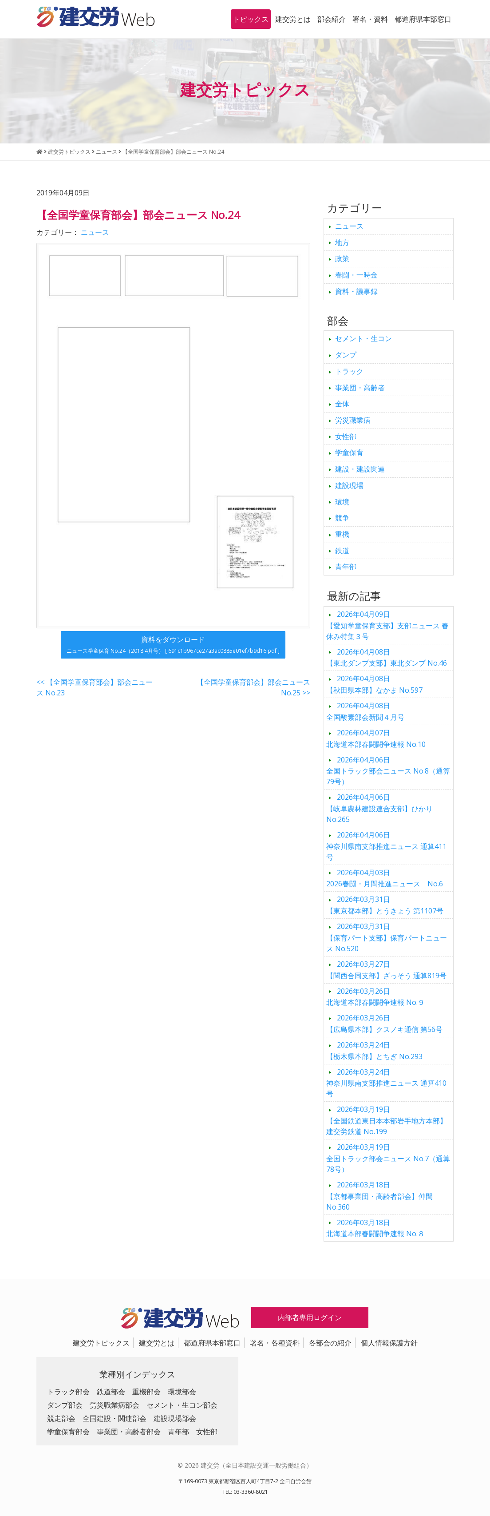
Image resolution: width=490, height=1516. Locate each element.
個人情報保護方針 (389, 1343)
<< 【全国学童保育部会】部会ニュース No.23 (94, 687)
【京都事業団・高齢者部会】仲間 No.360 (379, 1196)
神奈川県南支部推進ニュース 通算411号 (386, 846)
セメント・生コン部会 (181, 1405)
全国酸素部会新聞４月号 (365, 711)
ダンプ (345, 355)
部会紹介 (331, 19)
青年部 (345, 566)
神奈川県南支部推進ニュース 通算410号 (386, 1083)
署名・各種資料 (275, 1343)
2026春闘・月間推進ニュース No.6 (384, 878)
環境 (342, 502)
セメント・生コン (363, 338)
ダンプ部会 (65, 1405)
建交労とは (293, 19)
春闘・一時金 (356, 275)
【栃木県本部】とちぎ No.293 (374, 1050)
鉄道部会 (111, 1392)
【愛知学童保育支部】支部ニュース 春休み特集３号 (387, 625)
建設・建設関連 (360, 469)
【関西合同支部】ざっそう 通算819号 (386, 969)
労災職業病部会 (114, 1405)
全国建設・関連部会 (114, 1418)
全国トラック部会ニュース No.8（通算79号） (388, 771)
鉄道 (342, 551)
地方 (342, 242)
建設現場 (349, 485)
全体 (342, 404)
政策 (342, 258)
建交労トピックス (101, 1343)
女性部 (345, 436)
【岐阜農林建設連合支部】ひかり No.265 (379, 808)
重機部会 (146, 1392)
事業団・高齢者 (360, 388)
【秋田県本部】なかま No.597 (374, 684)
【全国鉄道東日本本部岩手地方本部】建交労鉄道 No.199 (386, 1120)
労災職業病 (353, 420)
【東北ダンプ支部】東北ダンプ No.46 (386, 657)
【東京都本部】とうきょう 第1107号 (384, 905)
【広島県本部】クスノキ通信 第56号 (384, 1023)
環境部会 (182, 1392)
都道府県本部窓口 (423, 19)
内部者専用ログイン (310, 1317)
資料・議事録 (356, 291)
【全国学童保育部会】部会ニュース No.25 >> (253, 687)
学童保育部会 (68, 1432)
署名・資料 (370, 19)
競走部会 (61, 1418)
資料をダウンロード (173, 645)
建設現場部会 (175, 1418)
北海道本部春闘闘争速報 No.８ (375, 1228)
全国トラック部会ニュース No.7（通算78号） (388, 1158)
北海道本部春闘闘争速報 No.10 (376, 738)
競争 (342, 518)
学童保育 (349, 452)
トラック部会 (68, 1392)
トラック (349, 371)
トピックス (251, 19)
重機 (342, 534)
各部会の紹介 (330, 1343)
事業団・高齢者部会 (129, 1432)
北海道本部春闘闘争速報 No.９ (375, 997)
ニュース (95, 232)
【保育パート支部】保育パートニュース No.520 (386, 937)
